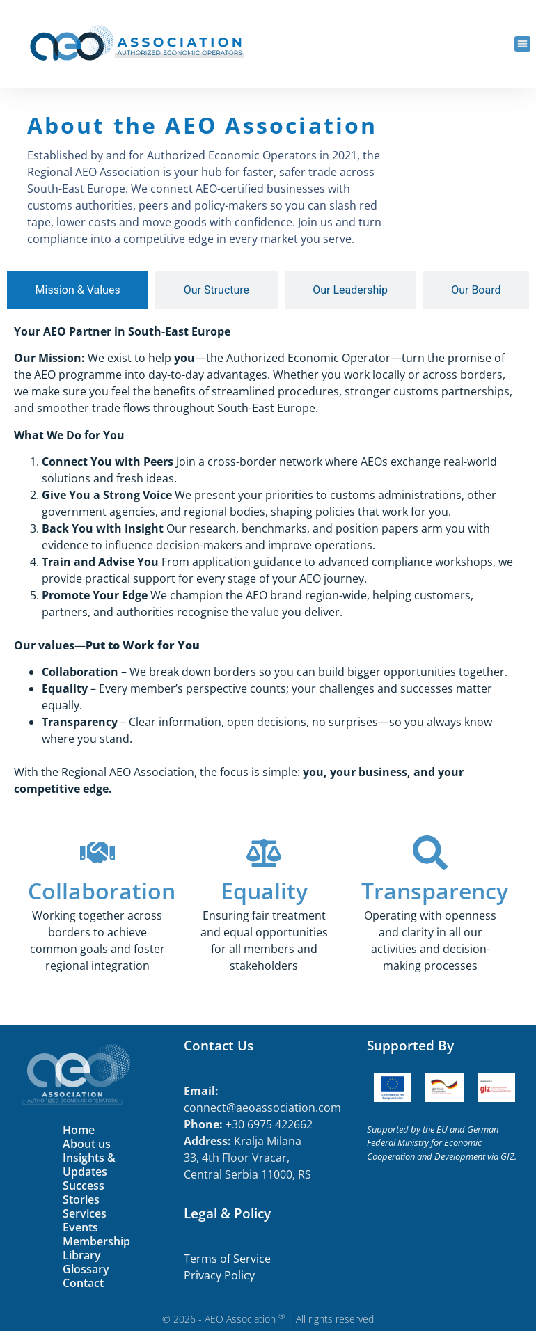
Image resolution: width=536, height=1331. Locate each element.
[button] (522, 44)
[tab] (77, 290)
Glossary (86, 1269)
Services (85, 1213)
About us (87, 1144)
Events (80, 1227)
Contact (83, 1283)
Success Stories (83, 1192)
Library (82, 1255)
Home (79, 1130)
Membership (96, 1241)
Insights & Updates (89, 1165)
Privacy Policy (219, 1275)
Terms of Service (229, 1258)
